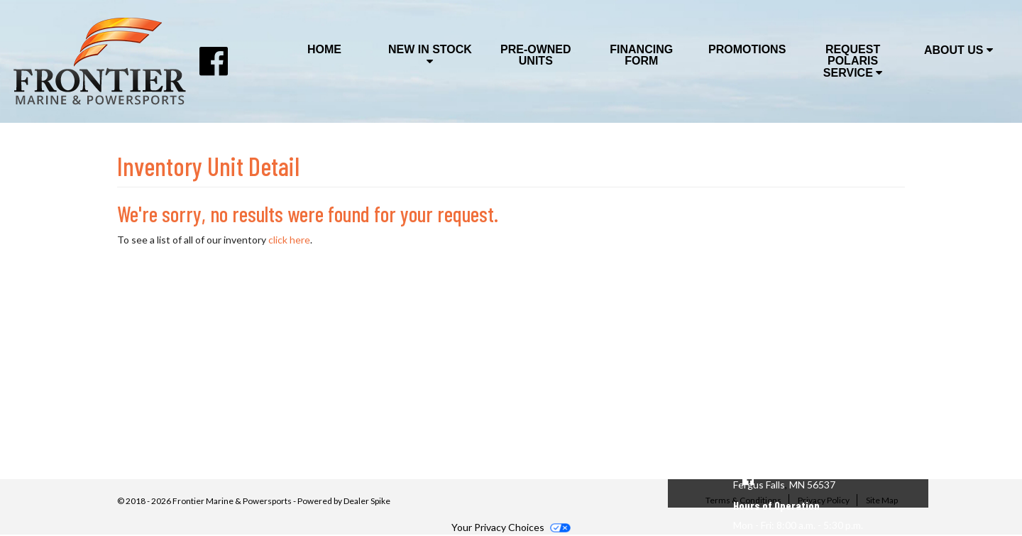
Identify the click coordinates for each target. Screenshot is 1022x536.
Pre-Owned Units (535, 55)
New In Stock (430, 55)
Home (324, 49)
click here (289, 240)
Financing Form (641, 55)
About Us (958, 50)
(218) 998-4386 (772, 454)
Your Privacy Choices (510, 527)
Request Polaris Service (852, 61)
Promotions (747, 49)
